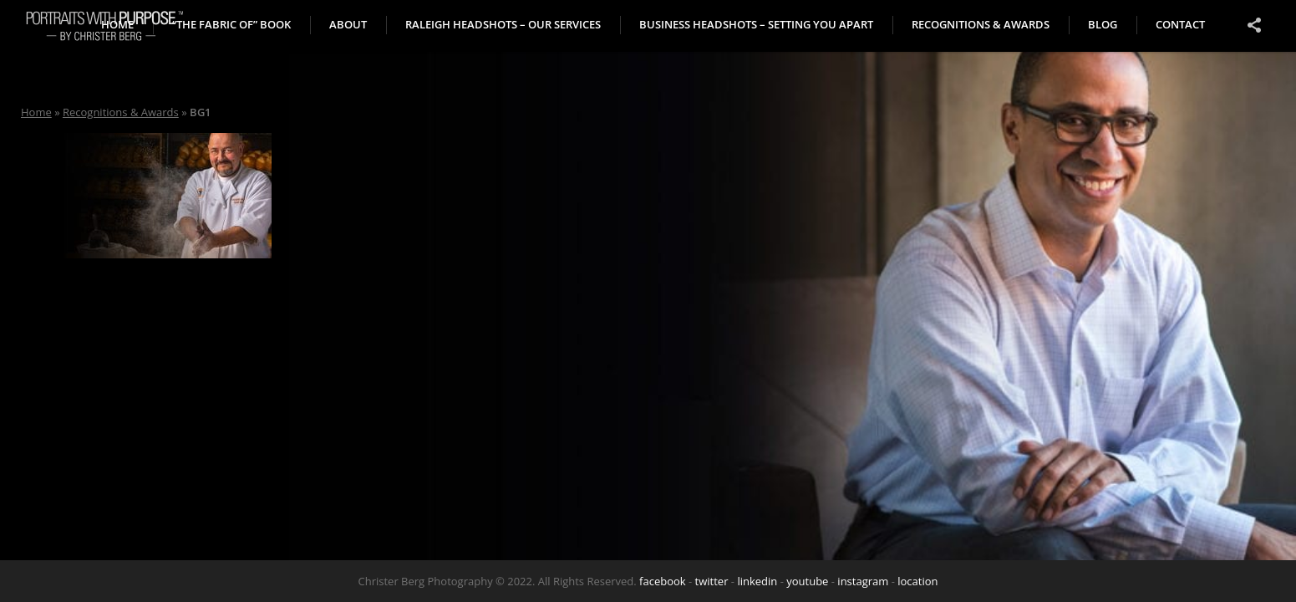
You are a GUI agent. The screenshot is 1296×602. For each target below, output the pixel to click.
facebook (662, 581)
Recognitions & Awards (981, 24)
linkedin (757, 581)
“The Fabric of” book (231, 24)
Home (36, 112)
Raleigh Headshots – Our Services (503, 24)
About (348, 24)
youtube (807, 581)
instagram (862, 581)
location (917, 581)
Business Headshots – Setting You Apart (756, 24)
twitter (712, 581)
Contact (1180, 24)
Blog (1102, 24)
